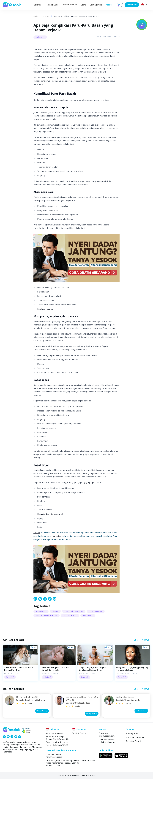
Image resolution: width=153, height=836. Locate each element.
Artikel (109, 4)
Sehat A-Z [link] (46, 16)
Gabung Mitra (96, 4)
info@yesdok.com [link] (107, 793)
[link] (35, 656)
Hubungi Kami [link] (132, 790)
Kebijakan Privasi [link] (133, 798)
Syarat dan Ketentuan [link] (135, 794)
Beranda (37, 4)
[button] (20, 720)
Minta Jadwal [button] (42, 768)
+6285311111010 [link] (53, 822)
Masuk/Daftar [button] (131, 5)
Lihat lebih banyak (142, 697)
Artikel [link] (35, 16)
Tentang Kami (51, 4)
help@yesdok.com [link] (107, 799)
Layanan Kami (69, 4)
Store (83, 4)
